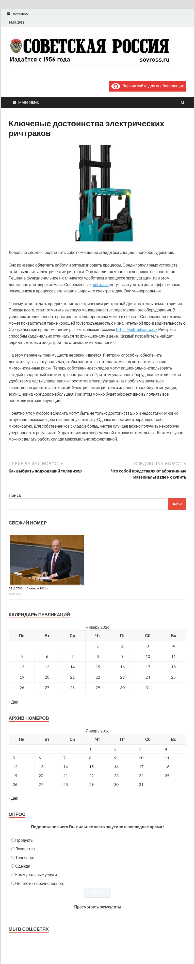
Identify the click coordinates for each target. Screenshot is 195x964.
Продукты (24, 840)
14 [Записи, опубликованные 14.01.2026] (72, 666)
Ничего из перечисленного (39, 883)
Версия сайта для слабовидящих (147, 85)
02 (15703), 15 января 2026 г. (29, 588)
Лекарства (25, 848)
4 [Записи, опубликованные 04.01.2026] (173, 645)
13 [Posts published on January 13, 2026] (41, 766)
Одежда (22, 866)
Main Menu (28, 102)
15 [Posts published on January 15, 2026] (91, 766)
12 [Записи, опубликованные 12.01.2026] (22, 666)
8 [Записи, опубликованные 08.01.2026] (97, 656)
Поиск (15, 495)
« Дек (13, 701)
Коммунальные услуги (36, 874)
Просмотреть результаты (97, 906)
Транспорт (25, 857)
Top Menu (20, 13)
